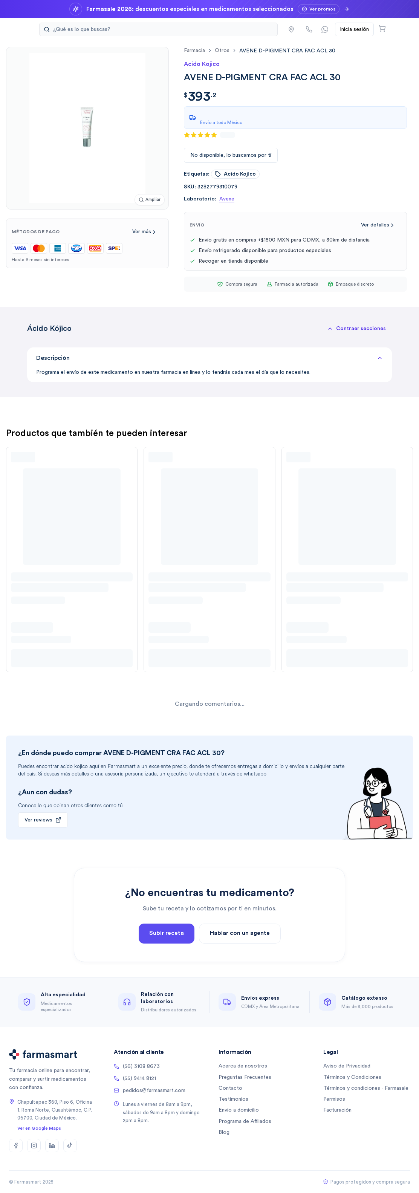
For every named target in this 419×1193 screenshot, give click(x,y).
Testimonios (233, 1099)
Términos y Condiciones (352, 1077)
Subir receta (166, 956)
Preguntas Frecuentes (245, 1077)
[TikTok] (70, 1145)
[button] (356, 328)
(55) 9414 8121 (135, 1078)
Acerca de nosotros (243, 1066)
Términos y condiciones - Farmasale (365, 1088)
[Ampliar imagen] (150, 200)
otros (222, 50)
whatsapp (255, 773)
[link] (287, 51)
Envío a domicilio (239, 1110)
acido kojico (235, 174)
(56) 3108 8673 (137, 1066)
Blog (224, 1132)
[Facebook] (16, 1145)
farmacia (194, 50)
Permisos (334, 1099)
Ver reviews (42, 820)
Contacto (230, 1088)
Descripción (209, 358)
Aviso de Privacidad (346, 1066)
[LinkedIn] (52, 1145)
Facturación (337, 1110)
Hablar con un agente (240, 956)
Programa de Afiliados (245, 1121)
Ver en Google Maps (39, 1128)
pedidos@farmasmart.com (149, 1090)
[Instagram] (34, 1145)
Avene (226, 199)
